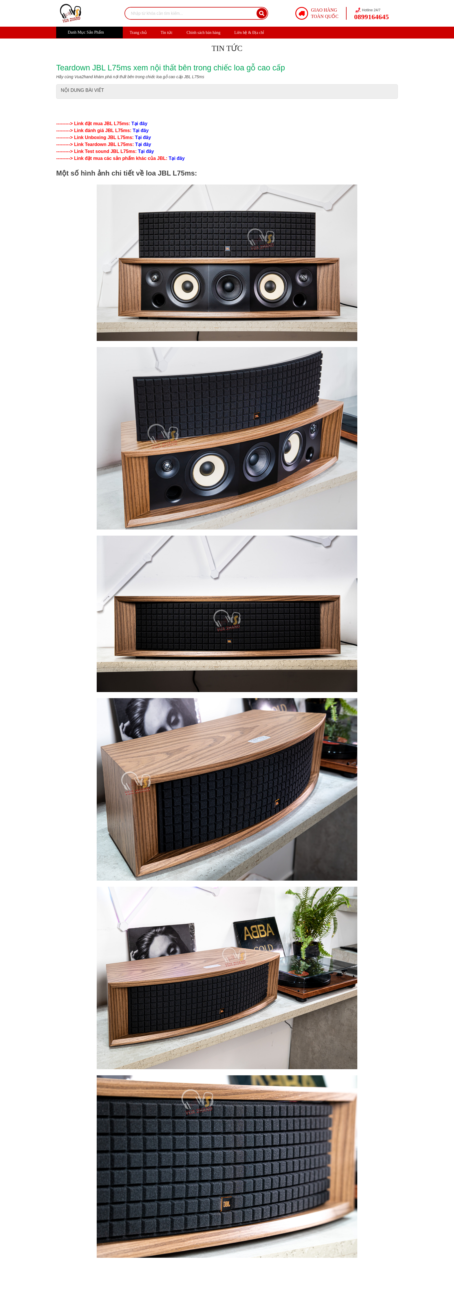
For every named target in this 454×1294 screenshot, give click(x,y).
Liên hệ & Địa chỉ (249, 32)
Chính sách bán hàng (203, 32)
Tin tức (167, 32)
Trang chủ (138, 32)
